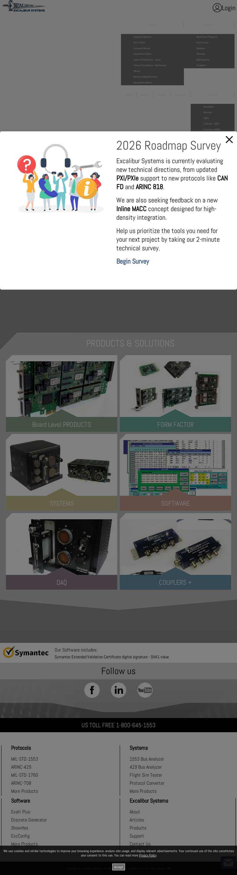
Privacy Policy (147, 855)
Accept (118, 867)
